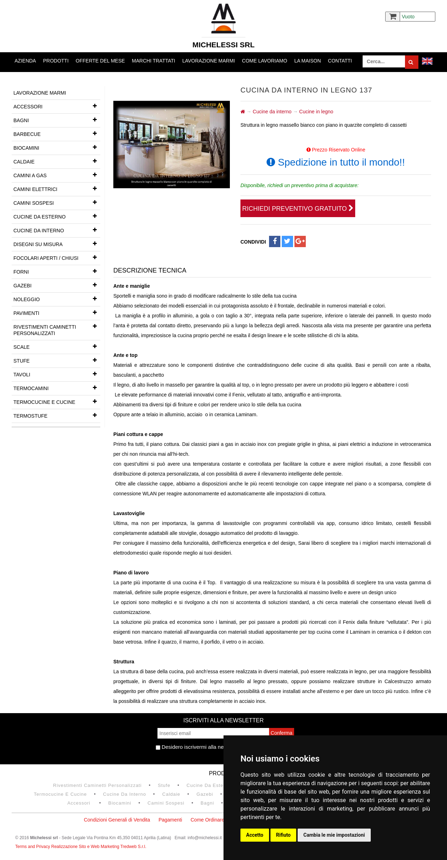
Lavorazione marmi (208, 61)
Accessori (56, 106)
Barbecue (56, 133)
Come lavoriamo (264, 61)
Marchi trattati (153, 61)
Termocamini (56, 388)
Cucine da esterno (56, 216)
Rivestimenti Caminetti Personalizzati (56, 328)
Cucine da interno (56, 230)
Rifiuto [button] (283, 835)
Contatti (340, 61)
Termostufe (56, 415)
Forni (56, 271)
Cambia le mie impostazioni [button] (334, 835)
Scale (56, 346)
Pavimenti (56, 312)
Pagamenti (170, 820)
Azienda (25, 61)
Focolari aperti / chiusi (56, 257)
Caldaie (56, 161)
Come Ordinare (208, 820)
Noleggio (56, 299)
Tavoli (56, 374)
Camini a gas (56, 175)
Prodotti (55, 61)
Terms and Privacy (33, 846)
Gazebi (56, 285)
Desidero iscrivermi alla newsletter (199, 747)
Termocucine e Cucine (56, 401)
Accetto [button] (254, 835)
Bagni (56, 120)
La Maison (307, 61)
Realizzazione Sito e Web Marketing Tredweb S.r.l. (98, 846)
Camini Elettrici (56, 189)
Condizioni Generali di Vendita (117, 820)
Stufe (56, 360)
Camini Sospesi (56, 202)
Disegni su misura (56, 244)
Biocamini (56, 147)
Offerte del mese (100, 61)
